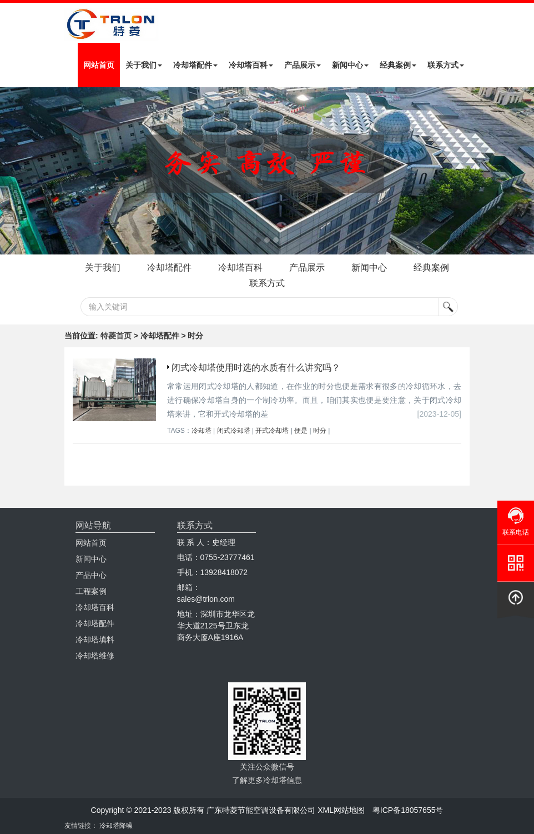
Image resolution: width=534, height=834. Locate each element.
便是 (301, 431)
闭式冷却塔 (233, 431)
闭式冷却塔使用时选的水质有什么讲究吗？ (256, 367)
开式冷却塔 (272, 431)
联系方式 (445, 65)
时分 (319, 431)
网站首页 (98, 65)
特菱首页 (116, 335)
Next (11, 170)
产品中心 (91, 575)
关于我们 (143, 65)
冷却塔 (201, 431)
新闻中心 (350, 65)
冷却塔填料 (94, 639)
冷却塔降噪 (116, 826)
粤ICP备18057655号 (408, 810)
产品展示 (302, 65)
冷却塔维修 (94, 655)
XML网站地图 (341, 810)
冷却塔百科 (251, 65)
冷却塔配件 (195, 65)
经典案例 (398, 65)
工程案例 (91, 591)
